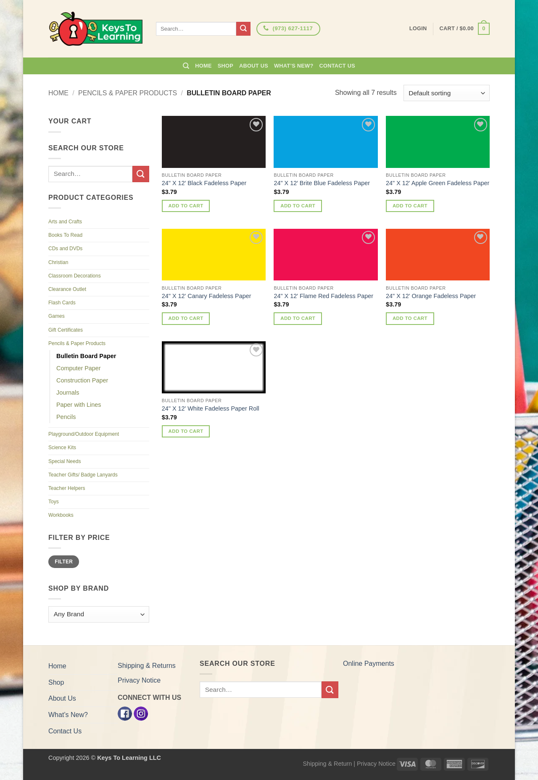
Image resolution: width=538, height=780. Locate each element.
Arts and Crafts (65, 222)
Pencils (66, 417)
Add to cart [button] (186, 205)
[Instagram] (141, 713)
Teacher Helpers (66, 488)
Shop (225, 66)
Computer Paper (78, 368)
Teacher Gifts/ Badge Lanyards (83, 475)
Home (203, 66)
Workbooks (61, 515)
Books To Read (65, 235)
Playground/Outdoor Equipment (83, 434)
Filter (64, 562)
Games (56, 316)
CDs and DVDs (65, 248)
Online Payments (368, 663)
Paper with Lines (78, 404)
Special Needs (64, 461)
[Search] (186, 66)
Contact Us (337, 66)
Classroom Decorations (74, 276)
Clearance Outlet (67, 289)
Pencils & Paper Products (127, 93)
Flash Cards (62, 303)
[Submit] (243, 29)
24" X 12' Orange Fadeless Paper (431, 296)
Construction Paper (82, 380)
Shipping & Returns (147, 665)
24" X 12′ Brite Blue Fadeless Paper (322, 183)
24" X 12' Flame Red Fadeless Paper (323, 296)
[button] (465, 29)
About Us (253, 66)
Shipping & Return (327, 763)
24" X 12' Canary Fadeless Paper (206, 296)
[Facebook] (125, 713)
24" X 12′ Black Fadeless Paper (204, 183)
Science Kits (62, 447)
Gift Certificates (65, 330)
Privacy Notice (139, 680)
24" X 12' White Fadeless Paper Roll (210, 408)
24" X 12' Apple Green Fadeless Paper (437, 183)
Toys (53, 502)
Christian (58, 262)
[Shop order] (447, 93)
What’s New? (294, 66)
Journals (67, 392)
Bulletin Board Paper (86, 356)
